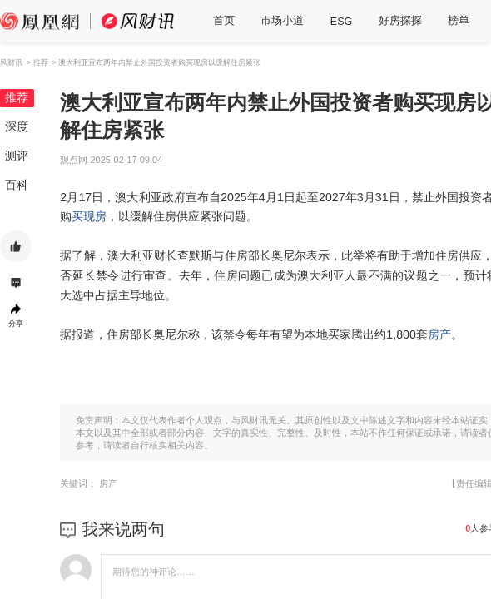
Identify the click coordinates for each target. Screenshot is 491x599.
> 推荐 (36, 62)
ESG (341, 21)
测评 (16, 155)
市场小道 (282, 21)
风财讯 (11, 62)
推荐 (16, 97)
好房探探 (400, 21)
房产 (439, 334)
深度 (16, 126)
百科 (16, 184)
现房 (95, 216)
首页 (224, 21)
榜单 (458, 21)
